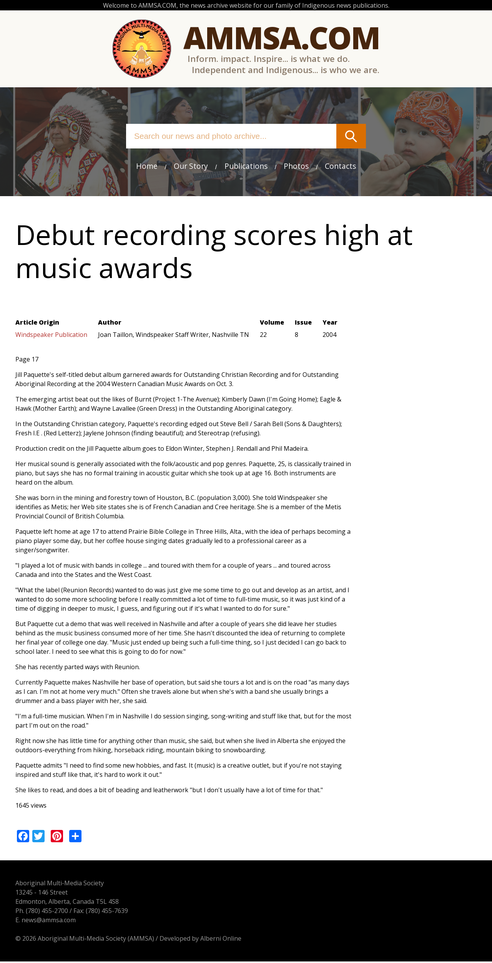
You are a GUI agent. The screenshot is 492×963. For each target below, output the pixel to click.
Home (146, 166)
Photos (296, 166)
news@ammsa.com (49, 921)
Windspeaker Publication (51, 336)
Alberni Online (220, 940)
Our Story (191, 166)
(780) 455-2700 (47, 912)
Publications (246, 166)
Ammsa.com (281, 37)
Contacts (340, 166)
